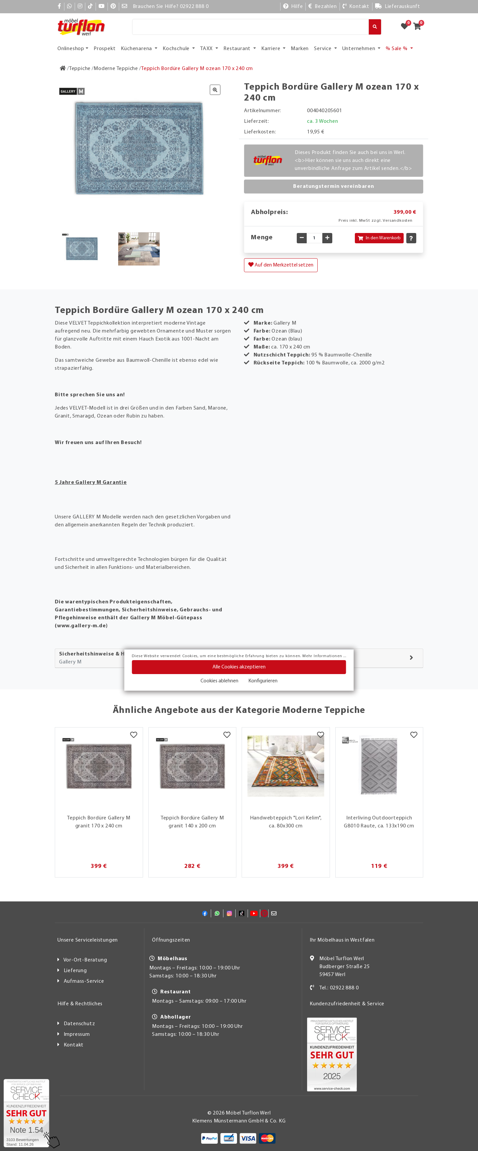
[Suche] (250, 27)
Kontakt (74, 1045)
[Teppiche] (80, 69)
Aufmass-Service (84, 981)
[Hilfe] (293, 6)
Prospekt (105, 48)
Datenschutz (79, 1024)
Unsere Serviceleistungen (87, 940)
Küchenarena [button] (137, 48)
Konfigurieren (263, 681)
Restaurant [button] (237, 48)
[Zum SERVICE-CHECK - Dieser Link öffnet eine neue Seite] (26, 1113)
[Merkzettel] (133, 736)
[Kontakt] (356, 6)
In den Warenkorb (379, 238)
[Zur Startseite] (63, 69)
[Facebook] (59, 6)
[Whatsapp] (69, 6)
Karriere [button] (271, 48)
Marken (300, 48)
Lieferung (75, 970)
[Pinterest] (113, 6)
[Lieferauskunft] (397, 6)
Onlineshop (70, 48)
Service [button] (323, 48)
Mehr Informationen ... (324, 656)
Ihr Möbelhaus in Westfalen (342, 940)
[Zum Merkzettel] (407, 27)
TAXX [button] (207, 48)
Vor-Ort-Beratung (85, 960)
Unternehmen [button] (359, 48)
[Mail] (124, 6)
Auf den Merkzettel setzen (280, 265)
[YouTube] (102, 6)
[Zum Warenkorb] (419, 27)
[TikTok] (90, 6)
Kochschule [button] (177, 48)
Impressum (77, 1034)
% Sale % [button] (397, 48)
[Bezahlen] (322, 6)
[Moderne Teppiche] (116, 69)
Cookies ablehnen (219, 681)
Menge (262, 237)
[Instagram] (80, 6)
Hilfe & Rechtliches (80, 1004)
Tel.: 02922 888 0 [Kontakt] (339, 988)
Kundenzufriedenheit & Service (347, 1004)
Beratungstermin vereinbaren (333, 186)
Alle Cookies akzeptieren (239, 667)
